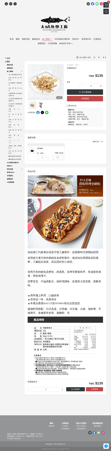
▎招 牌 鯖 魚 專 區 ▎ (16, 79)
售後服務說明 (81, 428)
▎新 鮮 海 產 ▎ (15, 126)
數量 (68, 82)
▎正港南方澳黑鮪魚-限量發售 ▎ (15, 100)
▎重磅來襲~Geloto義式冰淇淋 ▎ (15, 94)
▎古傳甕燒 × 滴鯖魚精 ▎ (15, 84)
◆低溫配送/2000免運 (15, 159)
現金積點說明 (97, 423)
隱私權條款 (97, 426)
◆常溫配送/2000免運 (15, 156)
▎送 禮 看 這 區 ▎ (15, 89)
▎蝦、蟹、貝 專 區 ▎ (15, 131)
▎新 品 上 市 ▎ (15, 110)
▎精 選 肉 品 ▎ (15, 136)
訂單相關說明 (65, 428)
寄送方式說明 (81, 426)
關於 (51, 423)
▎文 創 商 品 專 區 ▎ (16, 152)
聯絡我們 (52, 426)
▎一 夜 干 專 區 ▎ (15, 115)
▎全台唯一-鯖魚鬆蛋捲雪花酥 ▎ (15, 105)
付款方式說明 (81, 423)
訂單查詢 (65, 426)
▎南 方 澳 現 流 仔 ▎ (16, 121)
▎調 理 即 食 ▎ (15, 141)
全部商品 (65, 423)
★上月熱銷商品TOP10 (15, 74)
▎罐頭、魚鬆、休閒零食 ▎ (15, 147)
